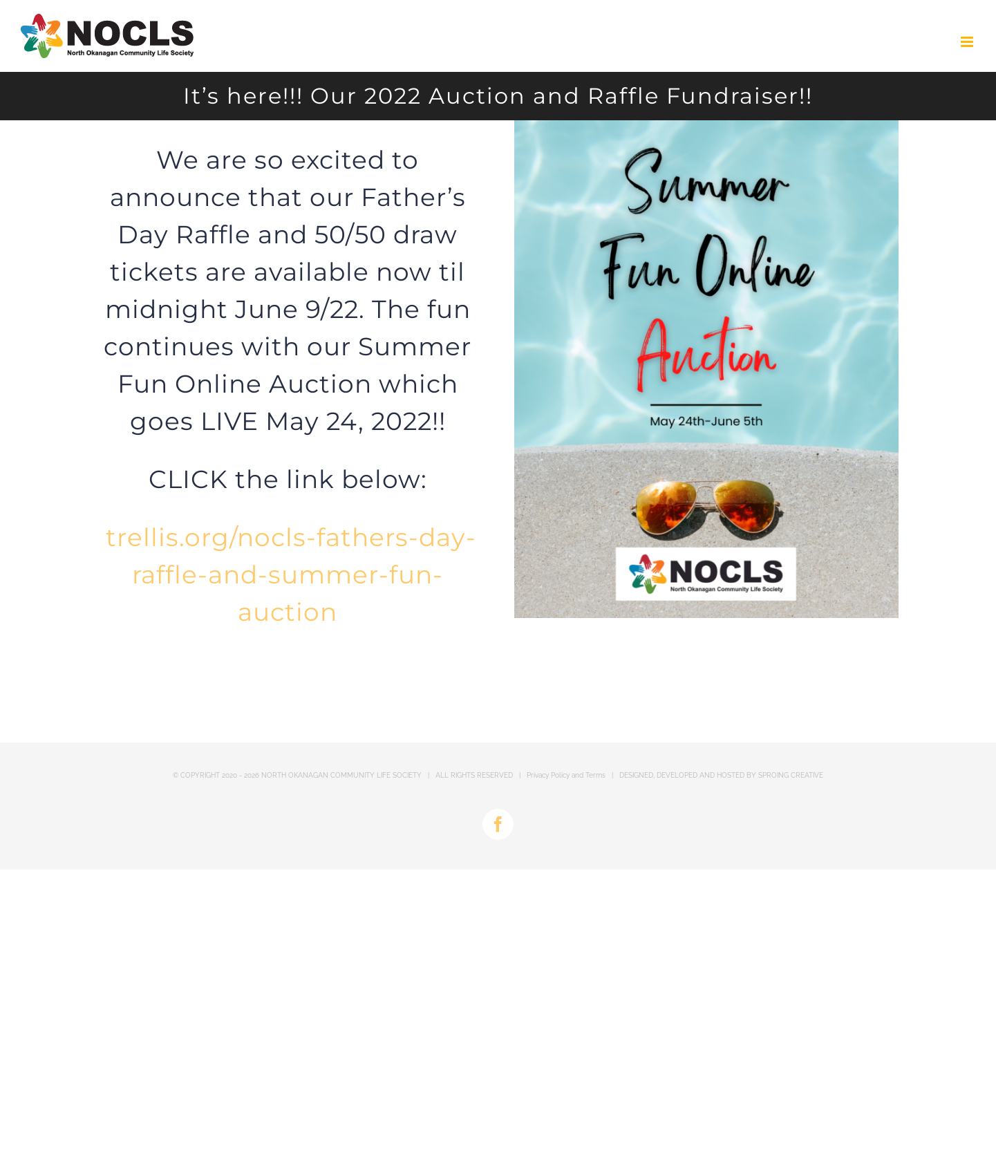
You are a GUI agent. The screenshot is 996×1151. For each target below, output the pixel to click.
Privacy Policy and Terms (566, 775)
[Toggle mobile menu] (968, 42)
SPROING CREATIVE (790, 775)
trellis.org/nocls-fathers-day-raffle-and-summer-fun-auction (291, 574)
